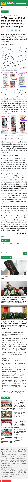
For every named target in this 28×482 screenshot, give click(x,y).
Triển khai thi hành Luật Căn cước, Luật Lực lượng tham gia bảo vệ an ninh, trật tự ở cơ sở (14, 354)
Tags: (2, 236)
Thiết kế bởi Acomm (6, 467)
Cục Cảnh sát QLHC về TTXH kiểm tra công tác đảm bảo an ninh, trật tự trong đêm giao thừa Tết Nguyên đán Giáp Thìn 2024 (14, 369)
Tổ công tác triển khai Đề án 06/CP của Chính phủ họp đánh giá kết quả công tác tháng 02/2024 (14, 334)
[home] (3, 3)
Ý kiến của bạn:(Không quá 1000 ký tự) (11, 244)
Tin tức (4, 11)
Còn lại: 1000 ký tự (6, 253)
